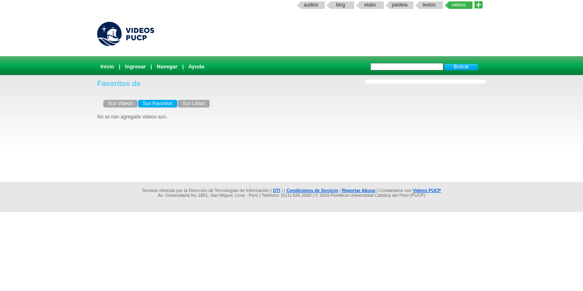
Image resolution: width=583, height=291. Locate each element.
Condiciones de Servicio (312, 190)
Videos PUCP (427, 190)
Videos (459, 5)
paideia (400, 5)
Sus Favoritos (157, 103)
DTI (276, 190)
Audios (311, 5)
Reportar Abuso (359, 190)
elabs (370, 5)
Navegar (167, 66)
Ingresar (135, 66)
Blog (340, 5)
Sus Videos (120, 103)
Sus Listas (194, 103)
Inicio (107, 66)
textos (429, 5)
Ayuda (196, 66)
